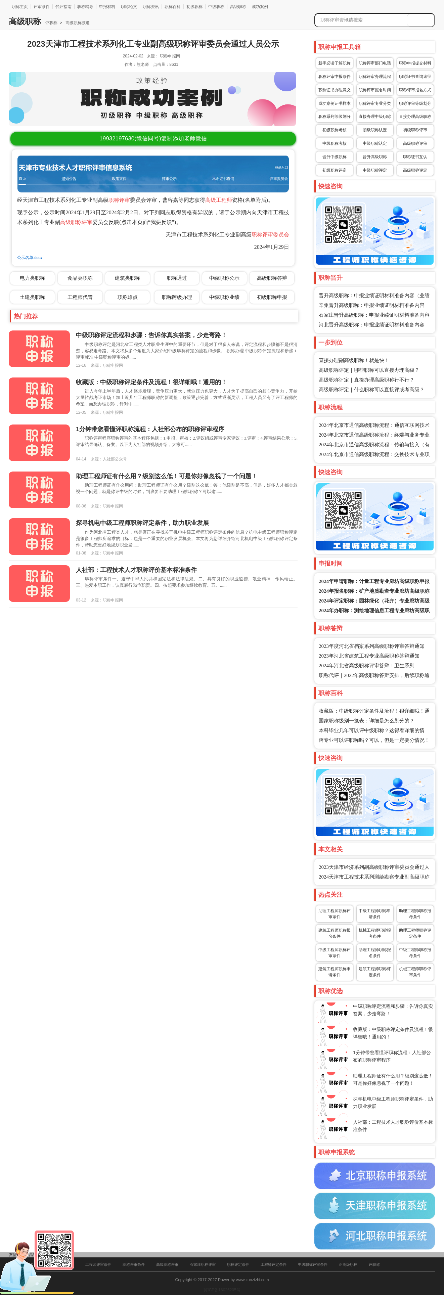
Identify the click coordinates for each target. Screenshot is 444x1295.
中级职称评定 (375, 170)
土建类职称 (32, 297)
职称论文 (129, 6)
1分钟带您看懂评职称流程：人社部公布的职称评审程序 (150, 429)
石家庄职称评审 (203, 1264)
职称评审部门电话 (375, 63)
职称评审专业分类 (375, 103)
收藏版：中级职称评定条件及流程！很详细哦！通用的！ (151, 382)
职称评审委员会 (270, 234)
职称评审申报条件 (334, 76)
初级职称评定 (334, 170)
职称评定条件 (238, 1264)
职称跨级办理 (177, 297)
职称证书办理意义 (334, 90)
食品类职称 (80, 278)
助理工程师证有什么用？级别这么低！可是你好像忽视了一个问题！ (166, 476)
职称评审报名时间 (375, 90)
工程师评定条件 (273, 1264)
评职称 (51, 22)
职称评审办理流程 (375, 76)
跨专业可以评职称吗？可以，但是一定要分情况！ (374, 740)
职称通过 (177, 278)
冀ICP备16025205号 (222, 1290)
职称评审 (119, 200)
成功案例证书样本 (334, 103)
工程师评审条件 (98, 1264)
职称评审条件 (134, 1264)
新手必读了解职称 (334, 63)
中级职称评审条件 (312, 1264)
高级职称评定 (415, 170)
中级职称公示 (224, 278)
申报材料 (107, 6)
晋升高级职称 (375, 156)
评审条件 (42, 6)
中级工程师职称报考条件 (415, 952)
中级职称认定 (375, 143)
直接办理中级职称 (375, 116)
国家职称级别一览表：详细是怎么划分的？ (366, 720)
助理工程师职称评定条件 (415, 933)
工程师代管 (80, 297)
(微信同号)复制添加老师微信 (153, 138)
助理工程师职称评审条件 (334, 913)
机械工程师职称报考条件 (375, 933)
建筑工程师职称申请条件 (334, 972)
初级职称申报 (272, 297)
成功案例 (260, 6)
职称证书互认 (415, 156)
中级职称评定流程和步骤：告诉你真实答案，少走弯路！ (151, 335)
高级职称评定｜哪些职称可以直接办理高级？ (369, 370)
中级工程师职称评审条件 (334, 952)
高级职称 (238, 6)
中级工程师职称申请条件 (375, 913)
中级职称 (216, 6)
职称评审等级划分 (415, 103)
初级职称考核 (334, 130)
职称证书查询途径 (415, 76)
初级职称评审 (415, 130)
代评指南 (63, 6)
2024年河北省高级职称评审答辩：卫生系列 (366, 665)
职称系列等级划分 (334, 116)
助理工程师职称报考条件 (415, 913)
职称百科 (173, 6)
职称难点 (128, 297)
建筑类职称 (127, 278)
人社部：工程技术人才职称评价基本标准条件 (136, 570)
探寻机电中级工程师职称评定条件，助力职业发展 (142, 523)
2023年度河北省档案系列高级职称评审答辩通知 (372, 646)
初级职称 (194, 6)
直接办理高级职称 (415, 116)
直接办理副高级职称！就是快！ (354, 360)
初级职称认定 (375, 130)
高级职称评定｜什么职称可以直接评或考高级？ (372, 389)
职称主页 (20, 6)
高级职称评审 (76, 222)
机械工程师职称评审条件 (415, 972)
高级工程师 (218, 200)
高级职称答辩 (272, 278)
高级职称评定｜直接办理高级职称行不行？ (366, 380)
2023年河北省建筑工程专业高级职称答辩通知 (369, 656)
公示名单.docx (29, 257)
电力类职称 (32, 278)
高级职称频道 (77, 22)
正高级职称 (348, 1264)
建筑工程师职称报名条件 (334, 933)
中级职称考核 (334, 143)
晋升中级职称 (334, 156)
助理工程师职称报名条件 (375, 952)
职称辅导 (85, 6)
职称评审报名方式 (415, 90)
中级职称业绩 (224, 297)
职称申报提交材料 (415, 63)
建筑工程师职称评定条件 (375, 972)
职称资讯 (151, 6)
